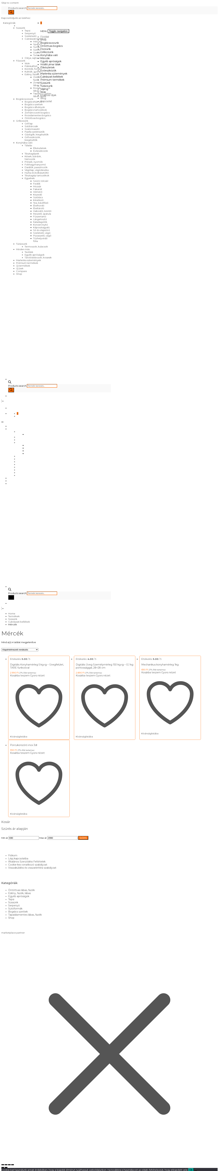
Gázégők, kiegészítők (37, 134)
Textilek (29, 252)
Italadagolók (40, 222)
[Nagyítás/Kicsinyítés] (2, 1162)
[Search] (11, 12)
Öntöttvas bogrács (35, 118)
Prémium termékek (27, 263)
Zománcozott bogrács (37, 112)
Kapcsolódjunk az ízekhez (15, 18)
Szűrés (83, 835)
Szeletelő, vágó (41, 233)
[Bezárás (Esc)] (12, 1162)
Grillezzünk (22, 120)
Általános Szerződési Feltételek (27, 859)
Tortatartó (38, 47)
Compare (21, 271)
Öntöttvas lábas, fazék (21, 888)
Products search (17, 8)
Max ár (43, 835)
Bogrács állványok (35, 107)
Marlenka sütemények (28, 260)
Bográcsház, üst (33, 101)
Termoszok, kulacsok (36, 246)
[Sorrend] (19, 649)
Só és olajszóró (41, 230)
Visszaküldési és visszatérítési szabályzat (32, 865)
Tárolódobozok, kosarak (38, 257)
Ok (190, 1167)
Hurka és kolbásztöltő (37, 172)
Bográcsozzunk (24, 99)
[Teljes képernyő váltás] (6, 1162)
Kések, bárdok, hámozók (33, 157)
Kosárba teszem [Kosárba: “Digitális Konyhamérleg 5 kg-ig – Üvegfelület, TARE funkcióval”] (20, 675)
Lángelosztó (40, 219)
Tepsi (27, 30)
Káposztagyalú (41, 227)
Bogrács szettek (34, 104)
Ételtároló (38, 208)
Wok (27, 63)
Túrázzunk (21, 243)
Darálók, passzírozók (36, 167)
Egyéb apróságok (34, 254)
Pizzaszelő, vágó (42, 235)
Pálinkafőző (31, 66)
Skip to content (10, 2)
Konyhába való (24, 142)
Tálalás (28, 145)
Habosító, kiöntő (42, 211)
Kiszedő (37, 194)
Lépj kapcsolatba (18, 856)
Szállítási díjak (48, 95)
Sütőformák (39, 49)
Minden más (23, 249)
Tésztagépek (32, 153)
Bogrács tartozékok (36, 109)
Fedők (36, 183)
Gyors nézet (37, 675)
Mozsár (37, 186)
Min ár (4, 835)
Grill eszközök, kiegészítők (33, 138)
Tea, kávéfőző (40, 202)
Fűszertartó (39, 216)
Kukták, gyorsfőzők (35, 71)
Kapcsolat (46, 101)
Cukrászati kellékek (35, 38)
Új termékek (23, 265)
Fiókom (12, 853)
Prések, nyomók (34, 161)
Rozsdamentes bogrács (38, 115)
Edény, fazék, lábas (35, 74)
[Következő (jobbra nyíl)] (6, 1165)
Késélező (38, 200)
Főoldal (44, 36)
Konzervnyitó (40, 224)
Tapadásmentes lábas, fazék (25, 912)
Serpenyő (30, 33)
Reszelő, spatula (42, 213)
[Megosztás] (9, 1162)
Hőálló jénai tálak (50, 64)
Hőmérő (37, 191)
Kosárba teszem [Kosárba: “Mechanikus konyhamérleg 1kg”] (149, 672)
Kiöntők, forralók (34, 68)
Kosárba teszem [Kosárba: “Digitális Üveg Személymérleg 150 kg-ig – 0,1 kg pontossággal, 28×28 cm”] (84, 675)
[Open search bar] (9, 382)
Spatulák (38, 44)
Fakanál (37, 189)
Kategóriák (9, 23)
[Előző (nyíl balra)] (2, 1165)
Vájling (44, 89)
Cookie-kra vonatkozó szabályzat (27, 862)
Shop (19, 274)
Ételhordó (38, 205)
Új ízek (19, 268)
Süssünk (20, 27)
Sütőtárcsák (31, 126)
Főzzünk (20, 60)
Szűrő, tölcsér (40, 181)
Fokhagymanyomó (35, 164)
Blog (43, 98)
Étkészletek (39, 148)
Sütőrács (38, 197)
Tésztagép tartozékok (37, 175)
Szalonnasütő (32, 129)
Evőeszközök (40, 150)
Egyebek (30, 178)
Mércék (44, 58)
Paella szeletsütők (35, 131)
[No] (195, 1168)
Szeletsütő (30, 36)
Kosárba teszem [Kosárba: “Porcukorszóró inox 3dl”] (20, 751)
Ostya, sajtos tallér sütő (37, 58)
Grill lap (29, 123)
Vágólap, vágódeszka (37, 170)
